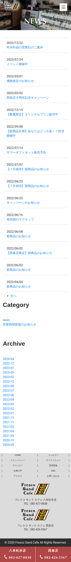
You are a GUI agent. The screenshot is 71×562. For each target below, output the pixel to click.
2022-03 (8, 404)
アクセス (18, 476)
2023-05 (8, 372)
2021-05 (8, 427)
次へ (13, 296)
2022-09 (8, 386)
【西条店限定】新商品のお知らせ (29, 253)
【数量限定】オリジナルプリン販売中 (32, 114)
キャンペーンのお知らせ (23, 202)
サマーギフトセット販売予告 (26, 152)
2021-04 (8, 431)
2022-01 (8, 413)
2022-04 (8, 399)
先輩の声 (18, 471)
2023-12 (8, 363)
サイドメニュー (53, 460)
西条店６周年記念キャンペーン (28, 97)
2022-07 (8, 390)
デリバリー (17, 465)
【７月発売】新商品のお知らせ (28, 169)
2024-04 (8, 359)
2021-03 (8, 436)
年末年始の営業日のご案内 (25, 47)
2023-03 (8, 377)
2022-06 (8, 395)
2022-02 (8, 408)
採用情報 (53, 465)
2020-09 (8, 445)
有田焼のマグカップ (20, 219)
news (6, 320)
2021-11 (8, 422)
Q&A (53, 471)
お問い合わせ (53, 476)
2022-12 (8, 381)
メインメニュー (17, 460)
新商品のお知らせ (19, 236)
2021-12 (8, 417)
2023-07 (8, 368)
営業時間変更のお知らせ (19, 324)
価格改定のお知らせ (20, 80)
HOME (18, 455)
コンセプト (53, 455)
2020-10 (8, 440)
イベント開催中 (17, 64)
